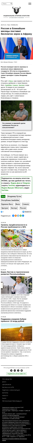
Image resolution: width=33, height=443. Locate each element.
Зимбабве (8, 85)
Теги (3, 196)
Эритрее (21, 85)
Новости (5, 395)
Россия (23, 208)
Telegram (26, 183)
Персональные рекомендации (12, 401)
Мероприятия (6, 384)
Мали (11, 81)
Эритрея (4, 208)
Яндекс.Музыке (7, 188)
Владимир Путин (14, 196)
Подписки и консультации (11, 390)
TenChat (11, 185)
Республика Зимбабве (10, 200)
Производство (7, 379)
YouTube (4, 190)
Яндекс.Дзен (16, 183)
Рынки (4, 398)
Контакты (5, 393)
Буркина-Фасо (7, 204)
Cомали (15, 85)
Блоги (4, 382)
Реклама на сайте (8, 387)
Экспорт (14, 208)
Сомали (26, 204)
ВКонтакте (19, 188)
